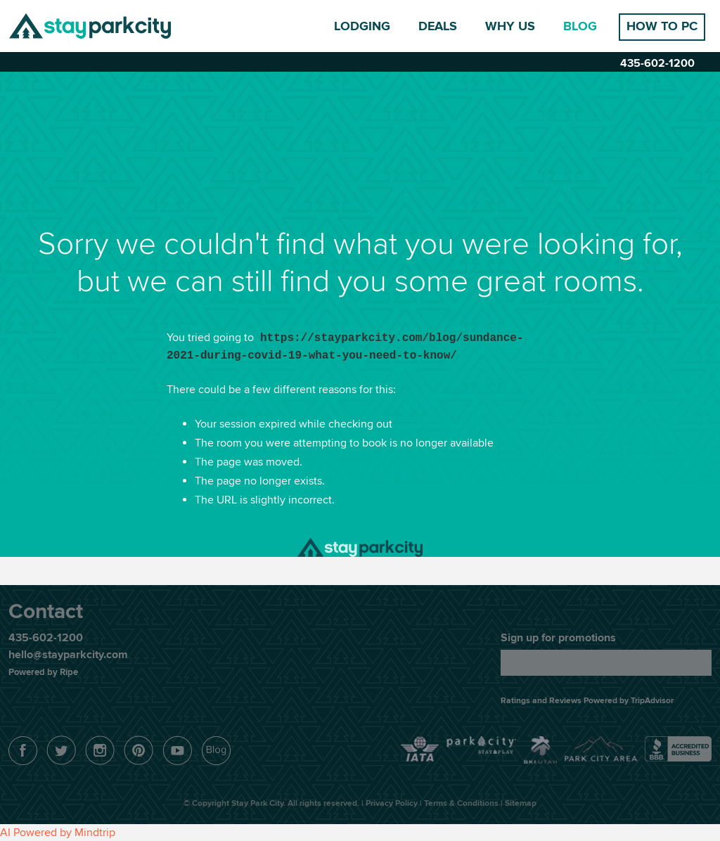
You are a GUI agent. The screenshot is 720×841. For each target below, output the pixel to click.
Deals (437, 26)
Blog (580, 26)
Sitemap (520, 803)
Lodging (362, 26)
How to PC (662, 26)
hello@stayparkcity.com (68, 655)
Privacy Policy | (395, 803)
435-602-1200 (657, 63)
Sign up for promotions (558, 638)
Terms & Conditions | (464, 803)
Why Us (510, 26)
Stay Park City (90, 26)
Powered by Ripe (43, 672)
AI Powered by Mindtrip (57, 833)
